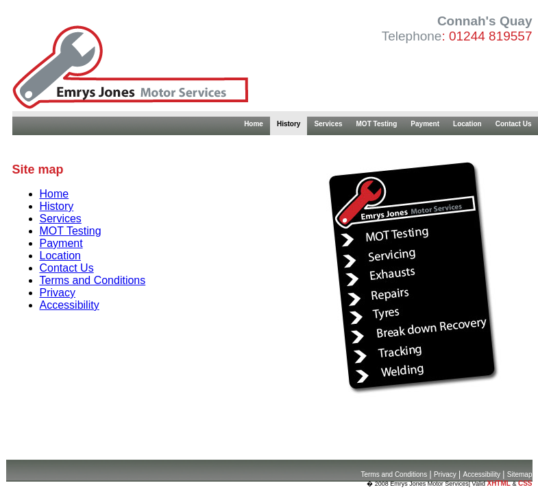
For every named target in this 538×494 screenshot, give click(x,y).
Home (253, 124)
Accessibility (69, 305)
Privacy (57, 292)
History (288, 124)
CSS (525, 483)
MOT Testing (377, 124)
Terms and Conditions (93, 280)
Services (328, 124)
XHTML (498, 483)
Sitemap (520, 474)
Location (467, 124)
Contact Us (67, 268)
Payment (425, 124)
